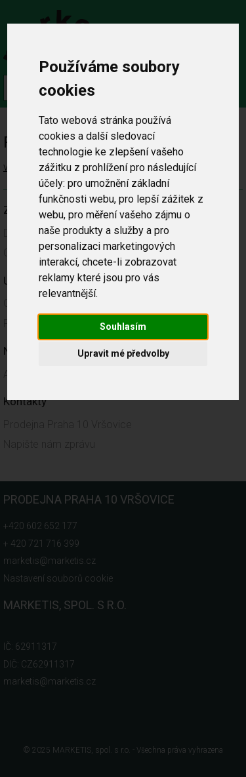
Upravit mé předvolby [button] (123, 353)
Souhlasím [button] (123, 326)
